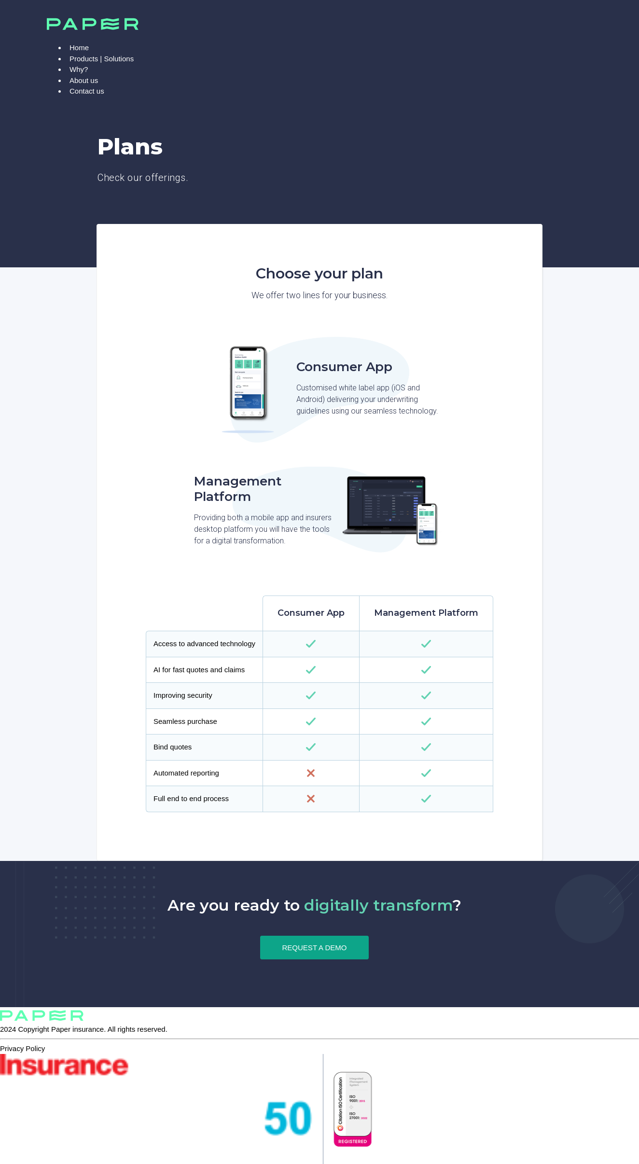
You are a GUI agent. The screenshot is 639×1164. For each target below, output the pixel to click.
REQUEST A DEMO (314, 947)
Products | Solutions (101, 59)
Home (79, 47)
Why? (78, 69)
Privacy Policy (22, 1048)
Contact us (86, 91)
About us (83, 80)
